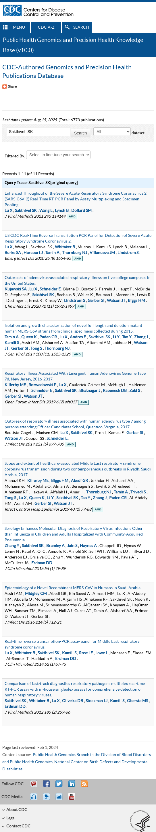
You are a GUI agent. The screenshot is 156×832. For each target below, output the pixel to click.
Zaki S (134, 391)
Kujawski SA (16, 289)
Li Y (116, 337)
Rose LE (86, 653)
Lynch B (62, 211)
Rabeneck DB (115, 391)
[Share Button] (9, 86)
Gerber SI (96, 301)
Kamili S (12, 343)
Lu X (8, 211)
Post (71, 786)
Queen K (29, 337)
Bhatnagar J (89, 391)
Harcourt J (33, 253)
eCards (60, 799)
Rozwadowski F (42, 385)
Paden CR (48, 337)
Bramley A (55, 546)
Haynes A (88, 546)
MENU (19, 28)
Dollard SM (81, 211)
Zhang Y (12, 546)
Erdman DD (41, 563)
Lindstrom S (128, 253)
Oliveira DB (72, 701)
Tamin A (52, 253)
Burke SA (13, 253)
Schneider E (50, 289)
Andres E (78, 337)
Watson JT (116, 301)
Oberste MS (137, 701)
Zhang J (141, 337)
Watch (47, 799)
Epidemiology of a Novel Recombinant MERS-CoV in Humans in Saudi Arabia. (73, 588)
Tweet (59, 786)
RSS (83, 786)
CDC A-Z (46, 28)
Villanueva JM (102, 253)
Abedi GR (79, 481)
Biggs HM (136, 301)
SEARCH (81, 28)
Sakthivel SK (26, 211)
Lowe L (101, 653)
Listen (34, 799)
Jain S (72, 546)
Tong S (36, 349)
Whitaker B (65, 247)
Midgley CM (36, 594)
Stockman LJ (96, 701)
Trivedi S (138, 492)
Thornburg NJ (74, 253)
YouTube (74, 799)
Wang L (45, 211)
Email (33, 786)
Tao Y (127, 337)
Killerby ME (15, 385)
